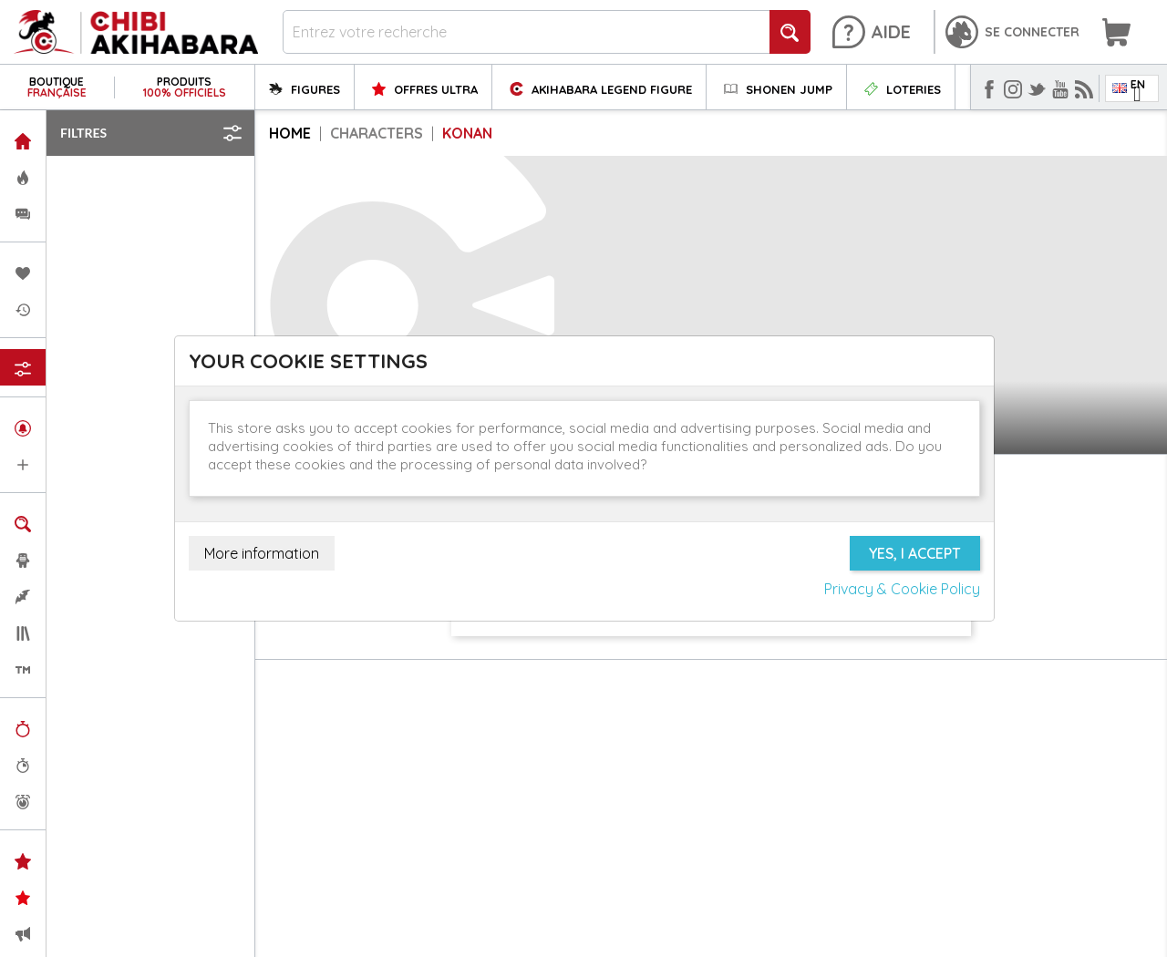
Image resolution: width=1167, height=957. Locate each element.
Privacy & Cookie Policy (902, 589)
